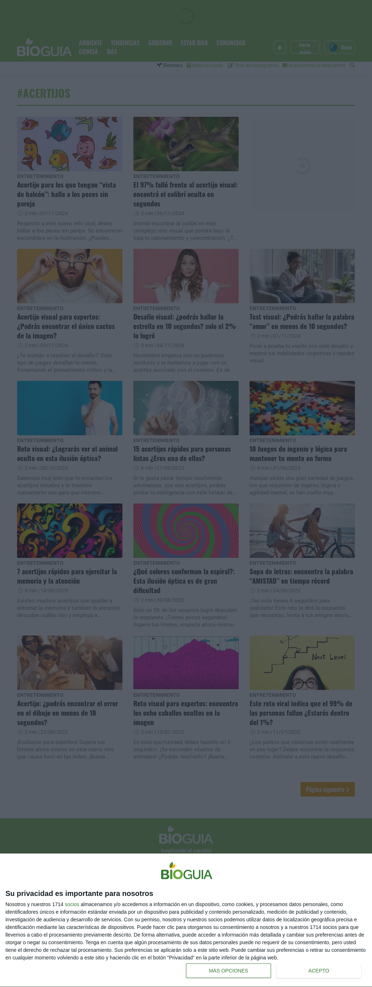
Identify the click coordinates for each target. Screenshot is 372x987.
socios (72, 904)
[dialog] (186, 920)
